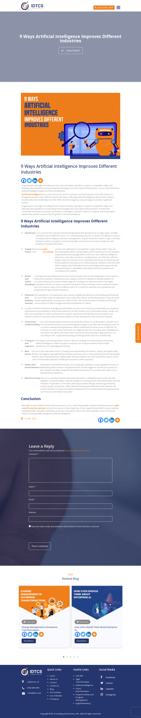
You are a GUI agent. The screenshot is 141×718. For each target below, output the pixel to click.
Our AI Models (56, 695)
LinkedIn (107, 688)
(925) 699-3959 (104, 7)
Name (32, 486)
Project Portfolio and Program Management (85, 697)
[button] (63, 657)
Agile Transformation (82, 680)
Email (32, 499)
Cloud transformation (82, 690)
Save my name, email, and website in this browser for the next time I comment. (65, 526)
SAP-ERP (79, 676)
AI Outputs (54, 699)
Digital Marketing (83, 703)
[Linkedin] (34, 180)
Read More (29, 641)
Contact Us (54, 685)
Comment (34, 454)
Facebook (108, 677)
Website (32, 512)
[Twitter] (29, 180)
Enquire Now (138, 333)
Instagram (108, 694)
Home (52, 676)
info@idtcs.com (31, 693)
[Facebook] (23, 180)
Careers (53, 682)
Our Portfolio (55, 692)
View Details (70, 50)
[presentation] (48, 535)
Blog (52, 689)
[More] (40, 180)
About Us (54, 679)
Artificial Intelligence (84, 685)
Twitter (107, 683)
